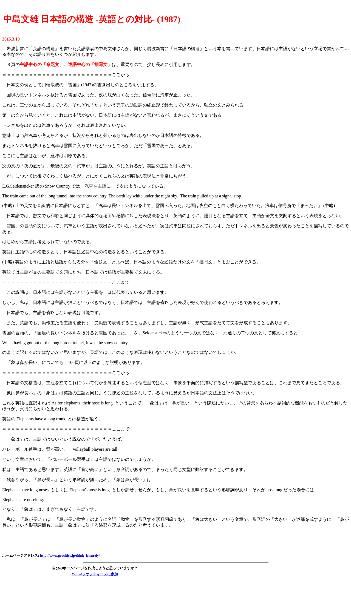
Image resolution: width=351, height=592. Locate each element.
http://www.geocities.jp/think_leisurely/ (70, 555)
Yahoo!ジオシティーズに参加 (95, 574)
